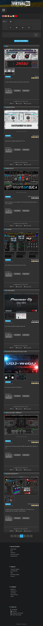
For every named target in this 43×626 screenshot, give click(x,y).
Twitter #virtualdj (16, 615)
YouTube (14, 611)
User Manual (14, 571)
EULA (12, 596)
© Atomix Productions (21, 624)
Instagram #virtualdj (17, 613)
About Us (13, 589)
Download (13, 549)
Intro (6, 46)
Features (13, 552)
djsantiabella (35, 259)
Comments (19, 103)
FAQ (12, 572)
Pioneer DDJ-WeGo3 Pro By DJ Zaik (16, 351)
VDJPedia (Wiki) (15, 574)
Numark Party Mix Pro (11, 473)
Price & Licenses (15, 554)
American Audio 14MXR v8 (13, 412)
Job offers (13, 593)
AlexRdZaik (36, 320)
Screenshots (14, 556)
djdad (37, 76)
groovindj (36, 135)
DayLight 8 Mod (9, 107)
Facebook (14, 609)
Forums (13, 576)
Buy (12, 550)
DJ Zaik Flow (36, 381)
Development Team (34, 196)
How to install (28, 103)
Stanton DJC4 (9, 168)
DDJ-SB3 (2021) (10, 290)
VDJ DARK (8, 229)
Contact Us (14, 591)
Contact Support (15, 569)
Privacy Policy (14, 594)
